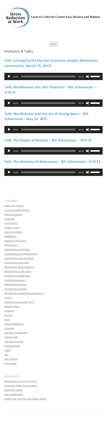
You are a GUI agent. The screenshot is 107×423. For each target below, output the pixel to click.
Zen (6, 354)
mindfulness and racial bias (19, 258)
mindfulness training (15, 289)
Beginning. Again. (13, 390)
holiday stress (11, 227)
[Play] (9, 76)
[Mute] (87, 76)
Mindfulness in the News (17, 271)
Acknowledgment (13, 394)
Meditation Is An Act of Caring (20, 381)
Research (9, 310)
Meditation (10, 236)
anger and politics (14, 205)
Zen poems (10, 363)
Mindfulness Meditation (17, 275)
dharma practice (13, 214)
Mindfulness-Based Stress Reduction (24, 293)
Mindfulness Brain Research (19, 267)
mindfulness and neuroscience (20, 253)
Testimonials (11, 337)
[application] (53, 76)
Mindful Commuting (15, 240)
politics (8, 297)
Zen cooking (11, 359)
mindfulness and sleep (16, 262)
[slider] (48, 76)
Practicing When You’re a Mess (20, 385)
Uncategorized (12, 345)
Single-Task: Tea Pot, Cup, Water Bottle (25, 398)
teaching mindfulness (16, 332)
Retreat (8, 315)
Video (7, 350)
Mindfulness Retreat (15, 284)
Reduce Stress (12, 306)
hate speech (11, 223)
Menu (53, 44)
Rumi (7, 319)
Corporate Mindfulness (16, 210)
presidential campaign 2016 (19, 302)
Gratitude (9, 218)
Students (9, 328)
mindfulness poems (15, 280)
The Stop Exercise (13, 341)
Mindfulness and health (17, 249)
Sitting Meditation (14, 324)
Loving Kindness (13, 232)
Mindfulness (11, 245)
